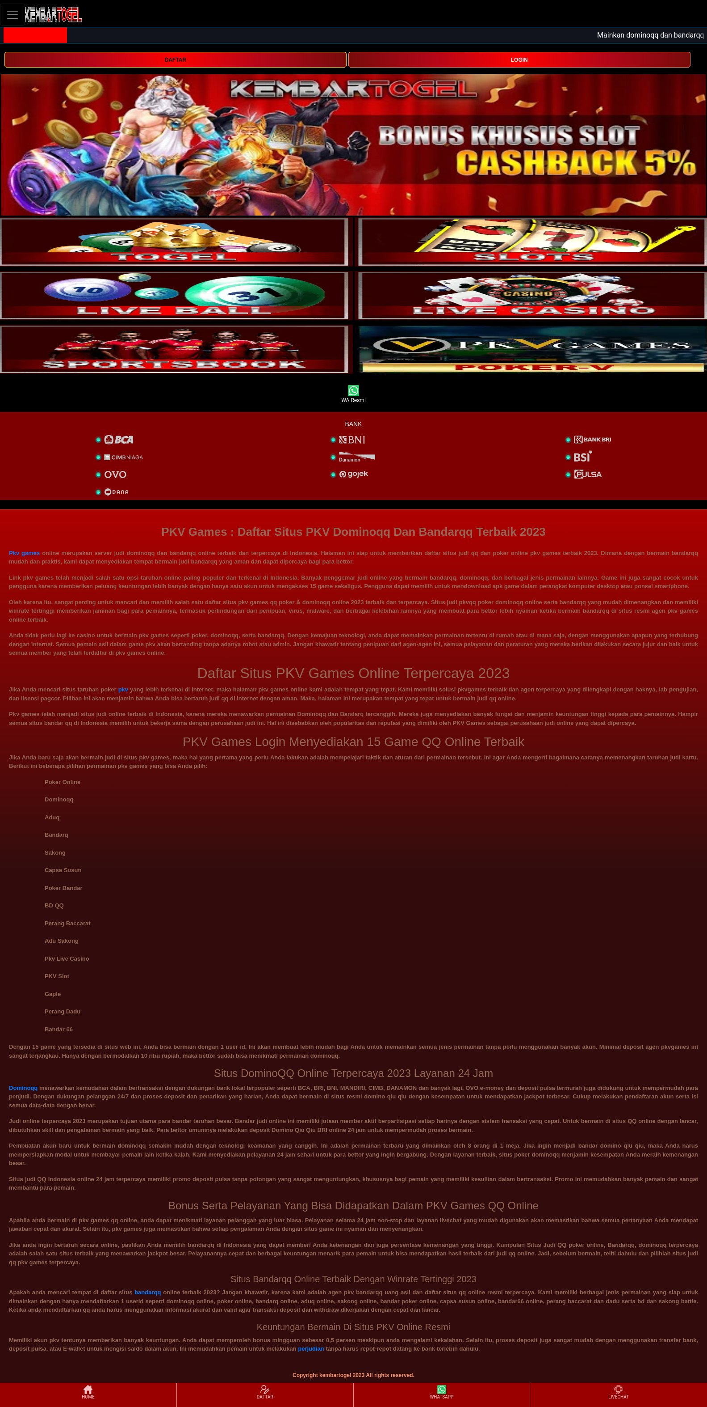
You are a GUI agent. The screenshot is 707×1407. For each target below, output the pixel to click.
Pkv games (24, 553)
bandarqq (147, 1292)
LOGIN (519, 60)
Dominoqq (23, 1088)
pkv (123, 689)
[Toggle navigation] (12, 14)
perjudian (311, 1348)
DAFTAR (175, 60)
